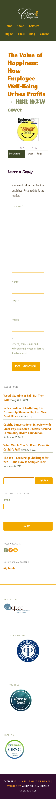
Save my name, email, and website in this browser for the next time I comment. (28, 349)
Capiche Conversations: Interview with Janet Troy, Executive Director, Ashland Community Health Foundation (27, 429)
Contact (44, 34)
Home (8, 26)
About (20, 26)
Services (34, 26)
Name (15, 282)
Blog (32, 34)
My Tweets (9, 568)
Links (21, 34)
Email (15, 301)
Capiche (9, 782)
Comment (17, 206)
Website (15, 320)
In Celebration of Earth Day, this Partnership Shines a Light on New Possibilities (25, 412)
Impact (8, 34)
